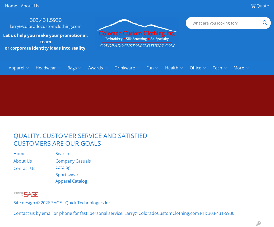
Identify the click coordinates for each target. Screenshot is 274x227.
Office (198, 68)
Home (11, 6)
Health (174, 68)
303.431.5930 (46, 19)
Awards (98, 68)
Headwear (48, 68)
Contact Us (24, 168)
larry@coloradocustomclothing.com (46, 26)
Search (62, 154)
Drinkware (127, 68)
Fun (152, 68)
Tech (220, 68)
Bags (74, 68)
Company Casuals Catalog (73, 164)
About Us (30, 6)
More (241, 68)
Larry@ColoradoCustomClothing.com (161, 213)
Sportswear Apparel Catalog (71, 178)
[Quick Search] (223, 23)
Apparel (19, 68)
